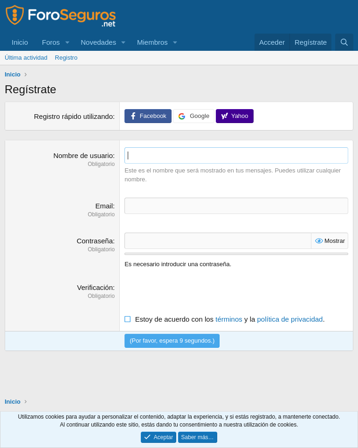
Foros (51, 42)
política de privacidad (290, 319)
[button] (67, 42)
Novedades (98, 42)
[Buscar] (344, 42)
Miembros (152, 42)
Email (104, 206)
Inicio (20, 42)
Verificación (95, 287)
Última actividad (26, 57)
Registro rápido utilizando (73, 116)
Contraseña (94, 241)
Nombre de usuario (83, 155)
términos (228, 319)
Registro (66, 57)
